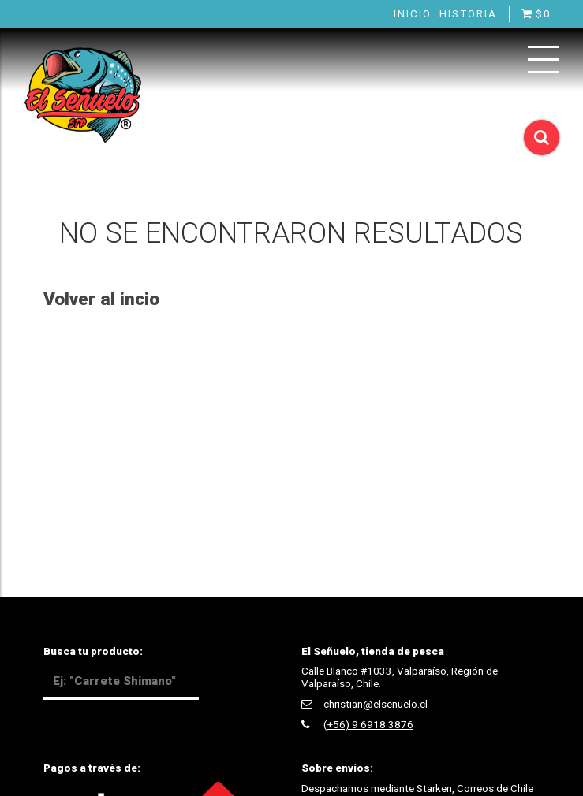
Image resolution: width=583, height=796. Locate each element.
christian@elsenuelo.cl (375, 703)
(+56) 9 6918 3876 (368, 724)
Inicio (413, 13)
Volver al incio (101, 298)
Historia (468, 13)
